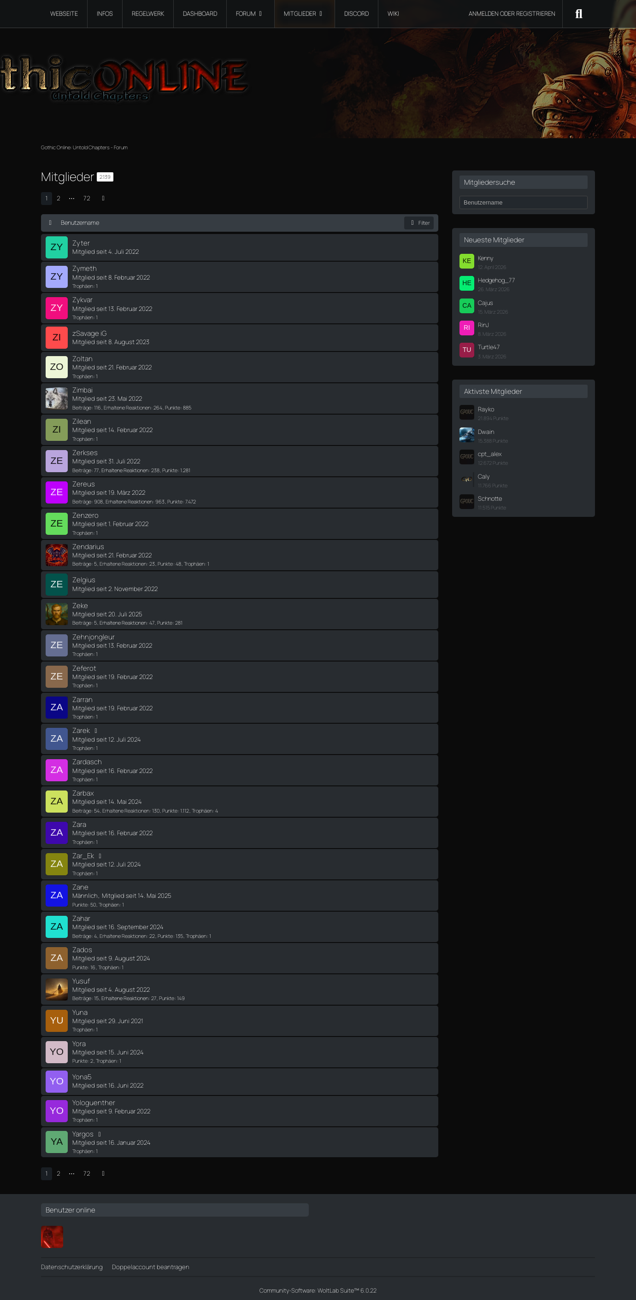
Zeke (80, 604)
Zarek (81, 728)
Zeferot (84, 666)
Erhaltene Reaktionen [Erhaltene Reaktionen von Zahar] (123, 932)
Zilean (81, 420)
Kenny (486, 258)
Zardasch (87, 759)
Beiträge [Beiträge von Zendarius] (81, 562)
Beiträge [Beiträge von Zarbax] (81, 807)
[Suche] (579, 14)
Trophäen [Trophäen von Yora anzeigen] (106, 1056)
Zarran (82, 697)
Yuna (80, 1008)
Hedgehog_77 (496, 280)
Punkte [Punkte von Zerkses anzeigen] (169, 468)
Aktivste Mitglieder (493, 391)
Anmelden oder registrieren (512, 13)
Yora (79, 1039)
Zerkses (85, 452)
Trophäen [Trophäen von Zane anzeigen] (109, 901)
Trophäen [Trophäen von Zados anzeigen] (108, 963)
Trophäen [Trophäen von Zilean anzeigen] (82, 437)
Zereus (83, 482)
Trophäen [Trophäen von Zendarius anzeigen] (194, 562)
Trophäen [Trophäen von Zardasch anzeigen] (82, 776)
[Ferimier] (52, 1233)
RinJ (483, 325)
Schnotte (490, 498)
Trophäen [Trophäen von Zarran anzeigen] (82, 714)
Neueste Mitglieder (494, 240)
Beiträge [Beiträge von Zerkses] (81, 468)
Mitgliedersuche (489, 182)
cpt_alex (490, 454)
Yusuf (81, 977)
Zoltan (82, 358)
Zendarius (88, 545)
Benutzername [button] (80, 222)
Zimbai (82, 389)
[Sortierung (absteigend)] (51, 222)
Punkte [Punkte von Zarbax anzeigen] (169, 807)
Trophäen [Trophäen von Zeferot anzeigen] (82, 682)
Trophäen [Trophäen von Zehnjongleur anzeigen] (82, 652)
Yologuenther (93, 1098)
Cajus (485, 303)
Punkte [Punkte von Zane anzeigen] (80, 901)
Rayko (486, 409)
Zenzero (85, 514)
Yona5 (82, 1072)
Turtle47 (489, 347)
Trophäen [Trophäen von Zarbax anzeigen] (202, 807)
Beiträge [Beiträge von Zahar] (81, 932)
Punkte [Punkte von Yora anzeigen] (80, 1056)
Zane (80, 884)
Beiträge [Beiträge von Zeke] (81, 620)
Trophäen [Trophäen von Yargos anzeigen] (82, 1146)
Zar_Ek (83, 853)
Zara (79, 821)
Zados (82, 946)
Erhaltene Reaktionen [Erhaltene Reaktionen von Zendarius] (123, 562)
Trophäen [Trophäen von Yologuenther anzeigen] (82, 1115)
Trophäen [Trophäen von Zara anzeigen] (82, 838)
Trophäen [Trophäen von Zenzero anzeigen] (82, 530)
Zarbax (83, 790)
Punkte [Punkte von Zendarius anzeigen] (165, 562)
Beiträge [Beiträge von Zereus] (81, 500)
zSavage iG (89, 333)
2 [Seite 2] (58, 198)
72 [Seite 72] (86, 198)
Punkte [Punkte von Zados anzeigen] (80, 963)
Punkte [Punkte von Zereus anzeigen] (175, 500)
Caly (484, 476)
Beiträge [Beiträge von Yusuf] (81, 994)
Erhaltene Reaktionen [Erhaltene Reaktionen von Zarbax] (125, 807)
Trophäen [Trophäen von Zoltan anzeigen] (82, 375)
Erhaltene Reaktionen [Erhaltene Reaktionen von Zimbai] (127, 406)
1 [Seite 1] (46, 198)
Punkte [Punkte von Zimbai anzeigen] (172, 406)
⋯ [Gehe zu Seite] (72, 198)
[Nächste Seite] (103, 198)
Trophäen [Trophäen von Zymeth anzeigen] (82, 285)
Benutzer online (70, 1205)
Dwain (486, 431)
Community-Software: (318, 1286)
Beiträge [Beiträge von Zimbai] (81, 406)
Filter (419, 223)
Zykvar (82, 299)
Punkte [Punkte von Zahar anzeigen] (165, 932)
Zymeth (84, 268)
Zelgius (83, 578)
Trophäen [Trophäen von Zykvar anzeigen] (82, 316)
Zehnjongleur (93, 635)
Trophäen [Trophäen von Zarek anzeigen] (82, 745)
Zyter (81, 243)
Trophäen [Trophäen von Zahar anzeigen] (196, 932)
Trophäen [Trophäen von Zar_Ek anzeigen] (82, 870)
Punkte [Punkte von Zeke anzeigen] (164, 620)
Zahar (81, 915)
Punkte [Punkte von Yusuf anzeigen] (166, 994)
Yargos (83, 1129)
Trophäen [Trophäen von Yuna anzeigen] (82, 1025)
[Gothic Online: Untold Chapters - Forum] (318, 73)
